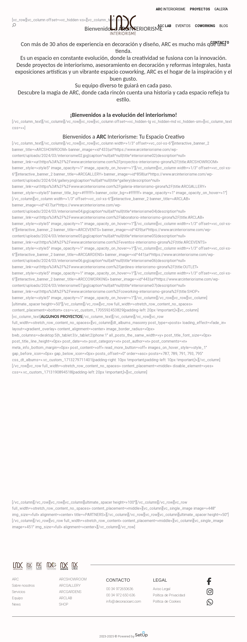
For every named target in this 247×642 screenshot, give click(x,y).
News (16, 604)
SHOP (63, 604)
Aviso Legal (161, 589)
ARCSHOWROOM (73, 579)
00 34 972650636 (119, 589)
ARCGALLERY (70, 585)
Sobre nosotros (23, 585)
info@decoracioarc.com (123, 601)
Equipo (17, 598)
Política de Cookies (167, 601)
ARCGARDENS (70, 591)
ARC (15, 579)
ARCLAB (65, 598)
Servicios (18, 591)
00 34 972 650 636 (120, 595)
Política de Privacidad (169, 595)
